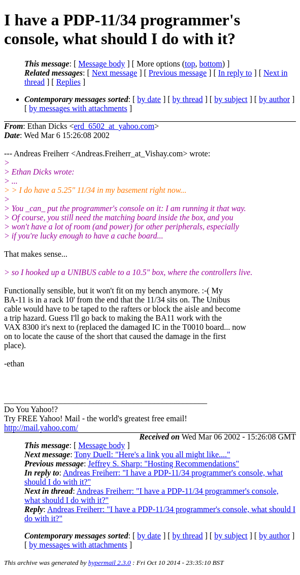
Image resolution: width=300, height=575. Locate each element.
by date (149, 99)
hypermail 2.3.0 (109, 562)
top (190, 63)
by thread (188, 99)
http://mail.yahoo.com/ (41, 427)
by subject (230, 99)
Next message (114, 73)
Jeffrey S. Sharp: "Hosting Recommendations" (163, 463)
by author (274, 99)
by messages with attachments (78, 108)
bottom (210, 63)
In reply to (235, 73)
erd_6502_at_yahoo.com (114, 126)
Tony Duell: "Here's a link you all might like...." (152, 454)
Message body (101, 63)
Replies (68, 82)
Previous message (178, 73)
